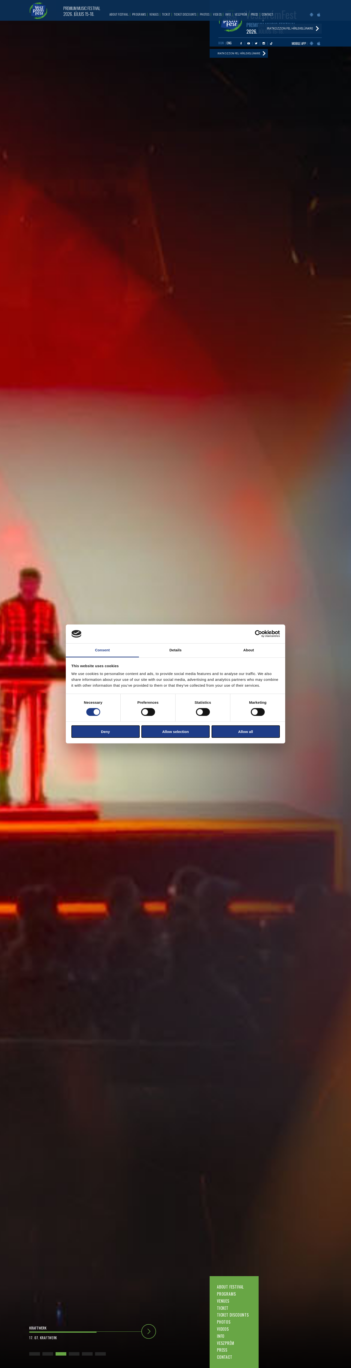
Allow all (245, 731)
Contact (224, 1357)
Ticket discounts (233, 1315)
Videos (223, 1329)
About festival (230, 1287)
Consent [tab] (102, 650)
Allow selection (175, 731)
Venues (223, 1301)
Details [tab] (175, 650)
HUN (221, 43)
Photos (224, 1322)
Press (222, 1350)
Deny (105, 731)
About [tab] (248, 650)
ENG (229, 43)
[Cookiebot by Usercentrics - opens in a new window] (258, 633)
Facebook (241, 44)
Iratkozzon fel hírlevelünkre (241, 55)
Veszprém (225, 1343)
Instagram (264, 44)
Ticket (222, 1308)
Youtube (248, 44)
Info (220, 1336)
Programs (226, 1294)
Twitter (256, 44)
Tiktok (271, 44)
